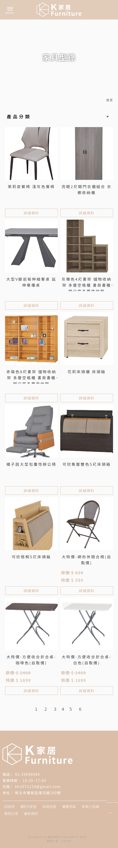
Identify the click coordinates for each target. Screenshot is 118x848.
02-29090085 (27, 774)
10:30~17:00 (34, 780)
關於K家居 (28, 806)
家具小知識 (90, 806)
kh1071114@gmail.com (38, 786)
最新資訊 (31, 813)
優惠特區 (69, 806)
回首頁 (9, 806)
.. (89, 837)
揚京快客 (53, 837)
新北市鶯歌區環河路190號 (38, 792)
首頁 (109, 100)
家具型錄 (49, 806)
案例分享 (11, 813)
